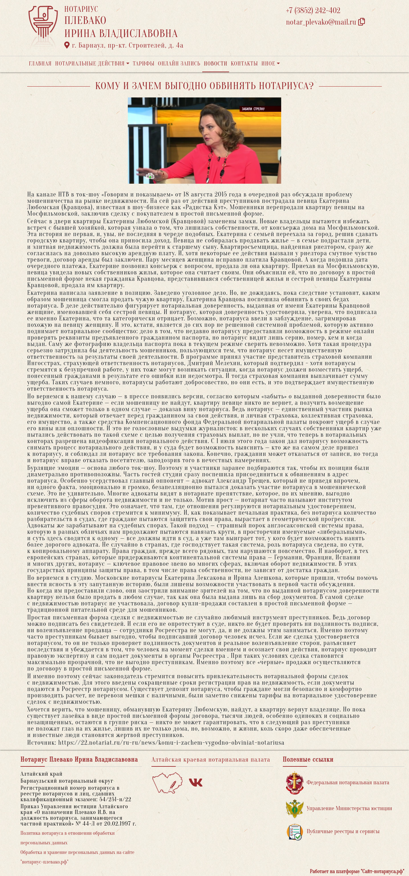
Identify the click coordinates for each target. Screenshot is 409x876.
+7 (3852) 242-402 (313, 10)
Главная (40, 63)
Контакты (244, 63)
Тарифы (144, 63)
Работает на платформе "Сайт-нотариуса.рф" (357, 871)
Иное (268, 63)
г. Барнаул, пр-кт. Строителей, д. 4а (124, 45)
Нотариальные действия (90, 63)
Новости (216, 63)
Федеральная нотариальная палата (338, 783)
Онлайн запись (179, 63)
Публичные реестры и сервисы (333, 832)
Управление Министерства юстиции (339, 808)
